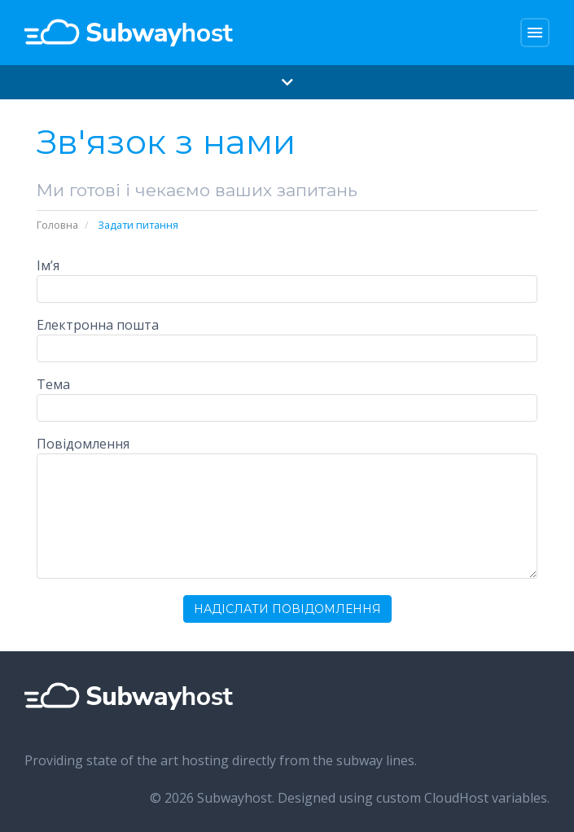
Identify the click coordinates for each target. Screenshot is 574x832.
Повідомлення (83, 444)
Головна (57, 224)
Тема (53, 384)
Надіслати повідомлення (287, 609)
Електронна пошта (98, 325)
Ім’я (48, 265)
